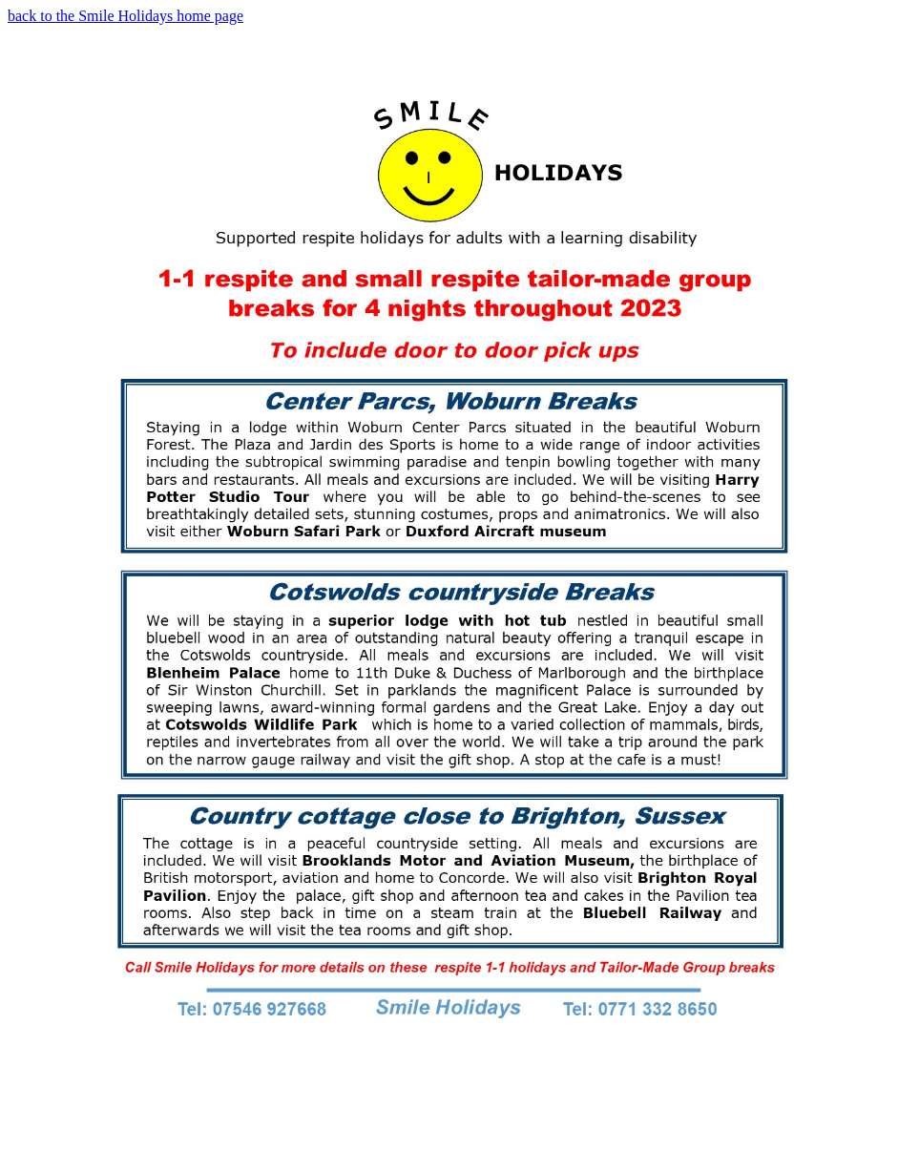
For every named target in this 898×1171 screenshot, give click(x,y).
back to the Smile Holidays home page (125, 16)
